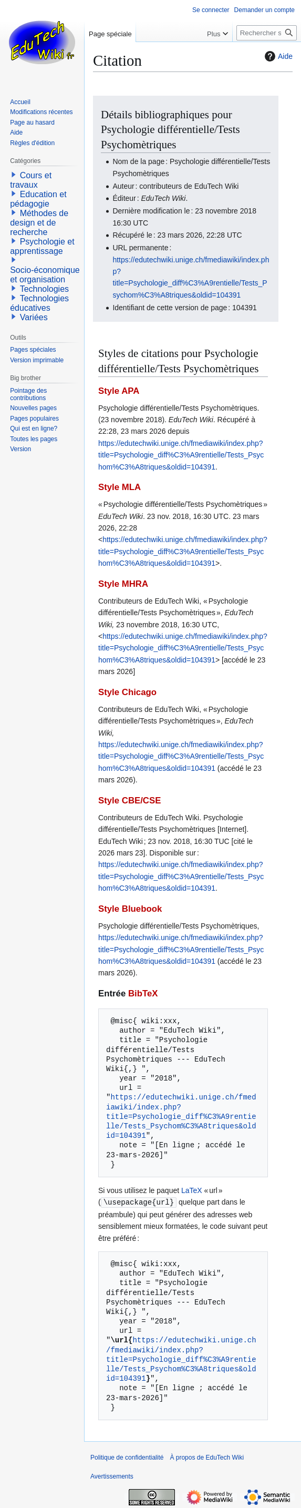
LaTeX (191, 1190)
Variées (34, 317)
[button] (13, 174)
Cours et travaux (30, 180)
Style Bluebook (130, 909)
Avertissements (111, 1476)
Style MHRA (123, 584)
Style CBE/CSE (129, 801)
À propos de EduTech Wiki (207, 1457)
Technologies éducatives (39, 303)
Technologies (44, 288)
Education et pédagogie (38, 199)
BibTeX (143, 993)
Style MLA (119, 487)
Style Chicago (127, 692)
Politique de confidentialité (126, 1457)
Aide (277, 56)
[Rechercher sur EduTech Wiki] (266, 32)
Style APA (118, 391)
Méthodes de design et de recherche (39, 223)
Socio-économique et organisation (45, 275)
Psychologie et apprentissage (42, 246)
